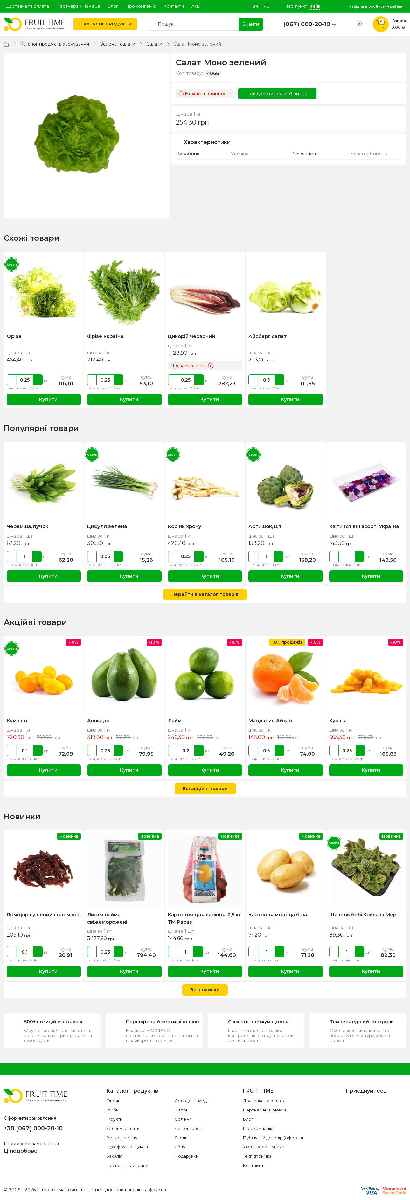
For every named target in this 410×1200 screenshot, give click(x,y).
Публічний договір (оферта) (273, 1137)
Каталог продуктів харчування (54, 44)
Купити (44, 399)
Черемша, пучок (27, 526)
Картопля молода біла (277, 914)
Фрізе (14, 336)
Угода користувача (263, 1146)
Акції (196, 6)
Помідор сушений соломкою (43, 914)
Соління (183, 1119)
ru (266, 6)
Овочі (112, 1100)
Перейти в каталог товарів (205, 594)
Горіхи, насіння (121, 1137)
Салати (154, 44)
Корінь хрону (184, 526)
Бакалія (114, 1156)
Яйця (180, 1146)
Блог (113, 6)
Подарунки (186, 1156)
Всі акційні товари (205, 788)
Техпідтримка (257, 1156)
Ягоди (181, 1137)
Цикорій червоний (191, 336)
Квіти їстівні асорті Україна (364, 526)
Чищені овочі (189, 1128)
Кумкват (17, 721)
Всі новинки (205, 990)
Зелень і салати (117, 44)
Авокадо (98, 721)
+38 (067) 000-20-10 (33, 1128)
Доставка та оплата (27, 6)
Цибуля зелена (107, 526)
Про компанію (141, 6)
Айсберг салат (267, 336)
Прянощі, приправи (127, 1165)
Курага (338, 721)
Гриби (112, 1109)
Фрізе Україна (105, 336)
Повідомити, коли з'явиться (277, 93)
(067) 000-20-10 (306, 24)
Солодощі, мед (191, 1100)
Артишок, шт (264, 526)
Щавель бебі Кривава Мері (363, 914)
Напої (181, 1109)
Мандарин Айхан (270, 721)
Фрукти (114, 1119)
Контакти (174, 6)
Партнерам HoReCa (78, 6)
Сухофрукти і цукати (127, 1146)
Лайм (175, 721)
